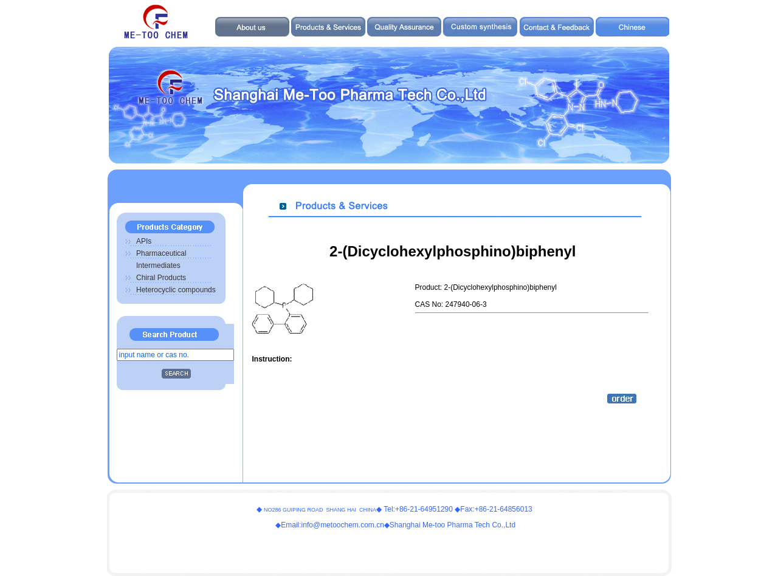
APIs (143, 241)
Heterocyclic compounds (176, 290)
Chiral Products (161, 277)
